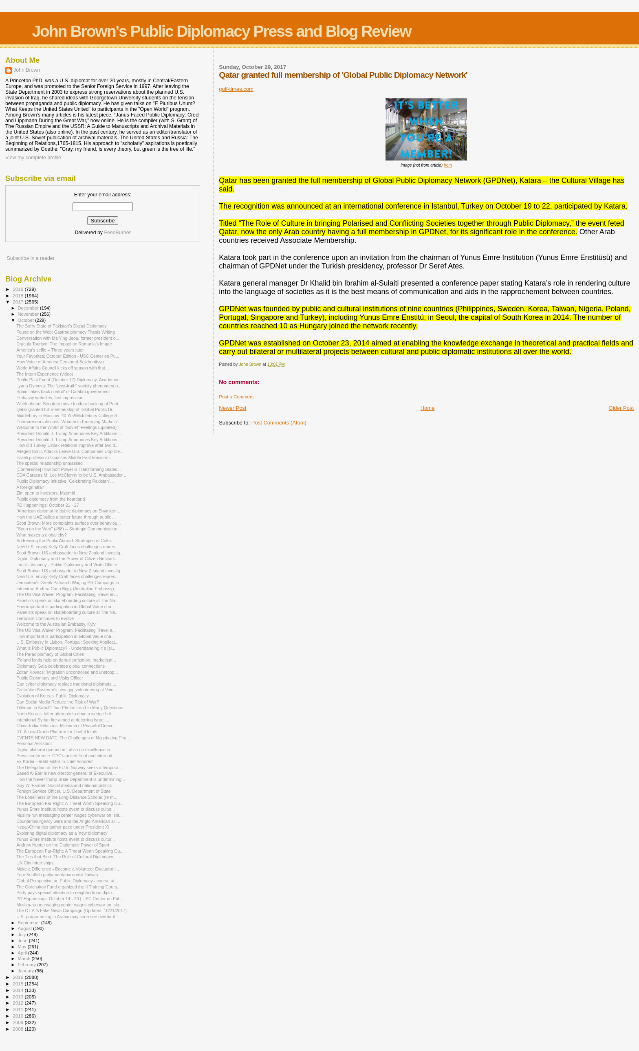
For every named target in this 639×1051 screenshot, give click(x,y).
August (25, 928)
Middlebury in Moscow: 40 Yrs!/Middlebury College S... (68, 415)
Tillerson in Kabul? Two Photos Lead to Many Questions (69, 707)
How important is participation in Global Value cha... (65, 606)
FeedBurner (117, 232)
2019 (18, 289)
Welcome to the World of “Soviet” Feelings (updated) (66, 427)
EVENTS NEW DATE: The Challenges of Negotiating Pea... (73, 737)
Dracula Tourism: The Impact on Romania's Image (64, 343)
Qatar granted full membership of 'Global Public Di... (66, 409)
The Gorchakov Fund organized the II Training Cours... (68, 886)
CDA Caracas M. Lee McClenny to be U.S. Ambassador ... (72, 475)
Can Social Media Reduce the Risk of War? (57, 701)
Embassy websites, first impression (50, 397)
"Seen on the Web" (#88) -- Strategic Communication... (68, 528)
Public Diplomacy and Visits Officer (49, 677)
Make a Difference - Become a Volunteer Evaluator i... (67, 868)
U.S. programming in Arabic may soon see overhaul (65, 916)
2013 (18, 996)
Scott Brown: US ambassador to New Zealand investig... (69, 552)
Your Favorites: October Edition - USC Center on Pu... (67, 356)
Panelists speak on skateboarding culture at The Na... (67, 600)
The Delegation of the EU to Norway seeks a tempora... (69, 767)
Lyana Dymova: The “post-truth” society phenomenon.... (69, 385)
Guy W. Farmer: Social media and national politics (64, 785)
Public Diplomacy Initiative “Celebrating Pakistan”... (65, 481)
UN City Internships (34, 862)
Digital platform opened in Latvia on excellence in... (65, 749)
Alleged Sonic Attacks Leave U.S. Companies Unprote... (69, 451)
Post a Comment (236, 396)
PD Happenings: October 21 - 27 (47, 505)
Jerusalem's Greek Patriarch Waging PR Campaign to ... (70, 582)
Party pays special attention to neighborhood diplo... (65, 892)
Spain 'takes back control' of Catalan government (63, 391)
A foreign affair (30, 487)
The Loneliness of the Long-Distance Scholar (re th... (66, 797)
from (448, 165)
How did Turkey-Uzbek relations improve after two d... (67, 445)
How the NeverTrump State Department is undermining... (70, 779)
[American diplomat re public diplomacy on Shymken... (68, 510)
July (22, 934)
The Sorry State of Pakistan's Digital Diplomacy (61, 325)
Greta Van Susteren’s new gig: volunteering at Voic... (66, 689)
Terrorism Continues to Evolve (45, 618)
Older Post (621, 408)
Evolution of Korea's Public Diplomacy (52, 695)
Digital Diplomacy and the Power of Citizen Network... (67, 558)
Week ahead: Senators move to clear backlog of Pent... (69, 403)
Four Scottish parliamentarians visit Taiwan (57, 874)
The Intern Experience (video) (44, 374)
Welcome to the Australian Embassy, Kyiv (55, 624)
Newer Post (232, 408)
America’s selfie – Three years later (50, 349)
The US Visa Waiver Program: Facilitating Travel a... (66, 630)
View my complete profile (33, 158)
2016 (18, 977)
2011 (18, 1009)
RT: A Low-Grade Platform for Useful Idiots (56, 731)
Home (428, 408)
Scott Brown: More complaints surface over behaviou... (68, 523)
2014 (18, 990)
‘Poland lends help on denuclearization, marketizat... (66, 659)
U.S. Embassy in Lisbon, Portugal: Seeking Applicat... (67, 642)
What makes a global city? (41, 534)
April (23, 952)
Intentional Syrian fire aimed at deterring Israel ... (62, 719)
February (27, 964)
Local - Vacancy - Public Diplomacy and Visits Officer (66, 564)
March (25, 958)
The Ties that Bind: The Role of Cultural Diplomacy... (66, 856)
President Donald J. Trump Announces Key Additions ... (69, 433)
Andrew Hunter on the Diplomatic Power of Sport (62, 844)
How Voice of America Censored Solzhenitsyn (60, 361)
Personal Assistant (34, 743)
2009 (18, 1022)
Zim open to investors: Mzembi (45, 492)
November (29, 314)
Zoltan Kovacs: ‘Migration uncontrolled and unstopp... (67, 672)
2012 (18, 1002)
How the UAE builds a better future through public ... (66, 517)
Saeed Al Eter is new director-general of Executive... (66, 773)
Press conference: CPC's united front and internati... (66, 755)
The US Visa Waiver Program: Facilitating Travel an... (67, 594)
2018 (18, 295)
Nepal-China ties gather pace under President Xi (62, 827)
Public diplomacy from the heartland (50, 499)
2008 (18, 1028)
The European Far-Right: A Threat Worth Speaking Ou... (69, 803)
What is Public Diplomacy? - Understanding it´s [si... (65, 648)
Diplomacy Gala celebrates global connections (60, 666)
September (30, 922)
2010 (18, 1015)
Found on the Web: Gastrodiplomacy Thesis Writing (65, 332)
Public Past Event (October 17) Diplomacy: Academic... (68, 379)
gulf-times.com (236, 89)
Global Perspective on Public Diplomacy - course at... (67, 880)
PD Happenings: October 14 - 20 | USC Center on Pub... (70, 898)
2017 (18, 301)
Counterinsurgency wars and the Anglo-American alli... (68, 821)
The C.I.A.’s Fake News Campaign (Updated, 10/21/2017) (71, 910)
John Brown (26, 70)
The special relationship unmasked (49, 463)
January (26, 970)
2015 (18, 983)
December (29, 308)
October (26, 320)
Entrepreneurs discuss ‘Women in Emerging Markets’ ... (69, 421)
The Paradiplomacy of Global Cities (50, 654)
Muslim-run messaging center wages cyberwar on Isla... (69, 815)
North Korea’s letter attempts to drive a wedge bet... (65, 713)
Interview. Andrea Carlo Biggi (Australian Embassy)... (66, 588)
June (23, 940)
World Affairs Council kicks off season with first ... (63, 367)
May (23, 946)
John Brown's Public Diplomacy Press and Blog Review (221, 31)
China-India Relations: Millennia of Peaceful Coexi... (65, 725)
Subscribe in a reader (30, 258)
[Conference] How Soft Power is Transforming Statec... (68, 469)
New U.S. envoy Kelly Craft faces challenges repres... (67, 546)
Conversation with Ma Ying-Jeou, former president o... (67, 338)
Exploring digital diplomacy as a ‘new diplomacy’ (62, 833)
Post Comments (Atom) (278, 423)
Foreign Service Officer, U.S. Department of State (63, 791)
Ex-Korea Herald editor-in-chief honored (54, 761)
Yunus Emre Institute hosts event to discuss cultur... (65, 809)
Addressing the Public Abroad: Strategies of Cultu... (65, 540)
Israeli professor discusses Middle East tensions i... (65, 457)
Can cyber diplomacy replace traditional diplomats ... (66, 684)
